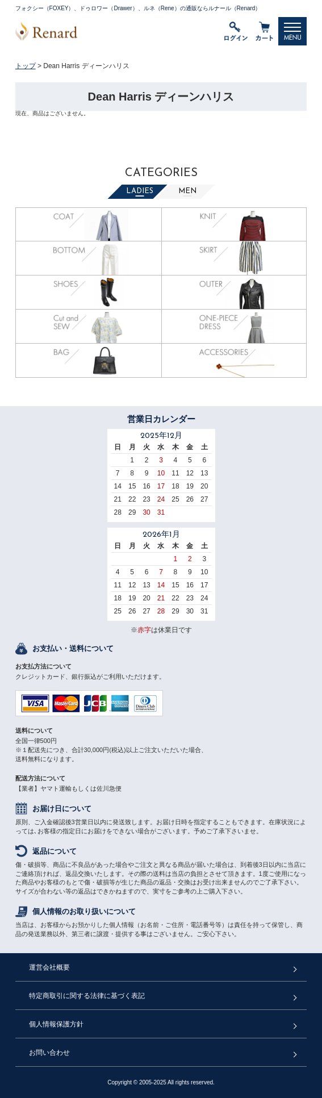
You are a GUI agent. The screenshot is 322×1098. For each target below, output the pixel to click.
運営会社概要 (49, 967)
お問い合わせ (49, 1053)
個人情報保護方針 (56, 1024)
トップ (25, 66)
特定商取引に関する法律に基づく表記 (87, 996)
